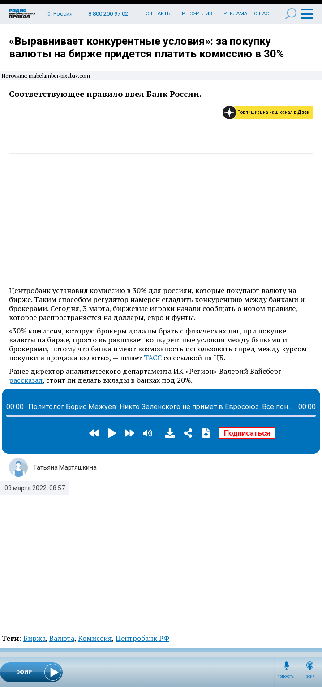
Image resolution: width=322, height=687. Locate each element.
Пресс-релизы (197, 14)
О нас (261, 14)
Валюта (61, 638)
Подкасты (286, 676)
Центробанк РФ (142, 638)
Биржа (34, 638)
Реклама (235, 14)
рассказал (26, 380)
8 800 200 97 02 (108, 13)
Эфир (310, 676)
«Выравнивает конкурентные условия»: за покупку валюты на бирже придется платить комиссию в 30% (146, 47)
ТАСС (153, 358)
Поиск (290, 13)
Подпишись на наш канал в (273, 112)
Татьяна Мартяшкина (65, 467)
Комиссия (95, 638)
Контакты (158, 14)
